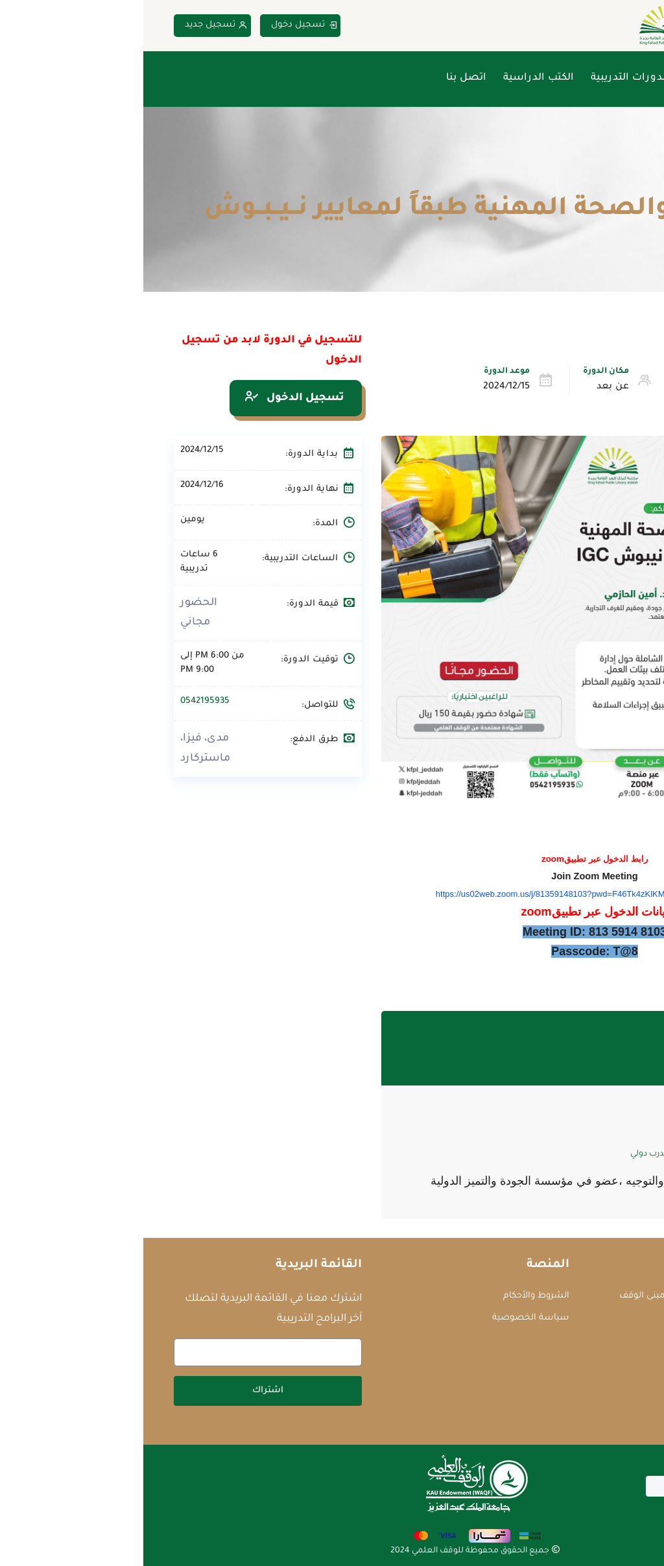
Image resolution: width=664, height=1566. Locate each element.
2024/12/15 (363, 387)
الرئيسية (614, 78)
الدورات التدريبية (486, 78)
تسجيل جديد (73, 25)
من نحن (560, 78)
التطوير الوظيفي (574, 387)
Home (622, 179)
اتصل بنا (323, 78)
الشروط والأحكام (393, 1296)
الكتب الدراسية (395, 78)
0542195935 (61, 701)
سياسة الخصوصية (387, 1318)
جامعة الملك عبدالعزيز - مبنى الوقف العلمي (546, 1303)
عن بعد (469, 387)
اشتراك (124, 1390)
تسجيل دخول (161, 25)
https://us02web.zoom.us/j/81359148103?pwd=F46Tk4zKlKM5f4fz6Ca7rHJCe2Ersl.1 (451, 894)
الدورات (576, 179)
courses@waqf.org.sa (574, 1333)
